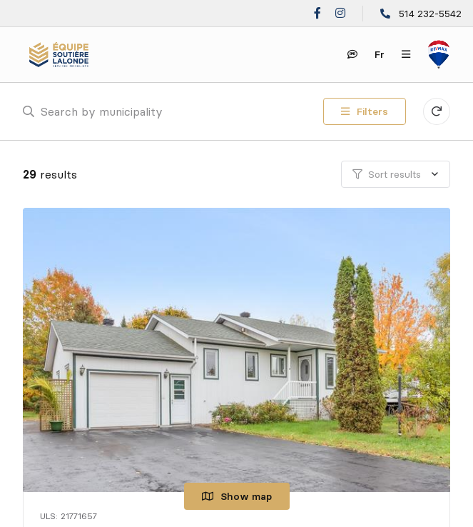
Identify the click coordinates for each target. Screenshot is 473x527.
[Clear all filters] (436, 111)
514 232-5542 (430, 13)
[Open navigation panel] (406, 54)
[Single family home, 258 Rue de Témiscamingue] (238, 350)
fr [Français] (380, 54)
